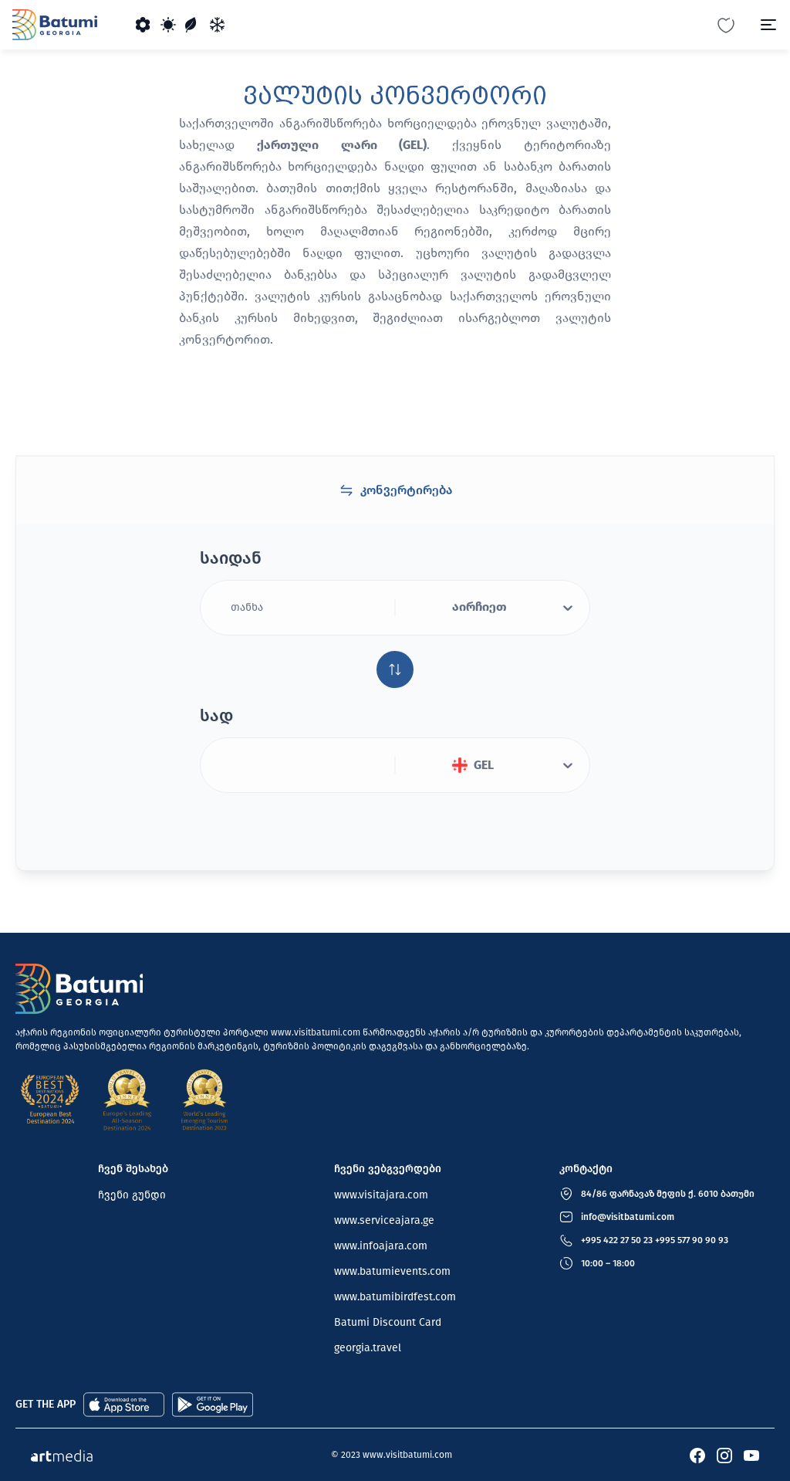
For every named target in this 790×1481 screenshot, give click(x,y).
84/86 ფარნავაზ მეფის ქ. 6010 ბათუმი (668, 1193)
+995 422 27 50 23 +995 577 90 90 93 (654, 1240)
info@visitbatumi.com (627, 1217)
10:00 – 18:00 (608, 1263)
